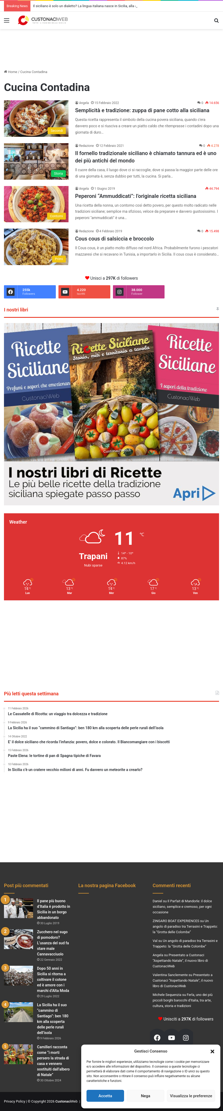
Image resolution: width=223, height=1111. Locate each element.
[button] (212, 1051)
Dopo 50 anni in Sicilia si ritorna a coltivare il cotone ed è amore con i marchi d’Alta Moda (53, 979)
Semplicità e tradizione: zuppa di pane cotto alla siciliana (142, 110)
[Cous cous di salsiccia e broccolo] (36, 247)
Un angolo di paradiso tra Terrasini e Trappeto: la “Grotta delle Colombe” (185, 926)
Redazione (86, 146)
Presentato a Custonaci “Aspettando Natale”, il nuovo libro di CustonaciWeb (180, 960)
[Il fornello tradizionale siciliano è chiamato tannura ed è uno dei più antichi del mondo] (36, 161)
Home (10, 72)
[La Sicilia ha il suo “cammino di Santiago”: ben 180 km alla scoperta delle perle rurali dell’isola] (18, 1012)
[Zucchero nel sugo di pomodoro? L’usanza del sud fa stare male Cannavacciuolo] (18, 939)
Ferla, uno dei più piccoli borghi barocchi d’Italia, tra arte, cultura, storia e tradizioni (183, 1000)
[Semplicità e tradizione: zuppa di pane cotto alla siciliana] (36, 118)
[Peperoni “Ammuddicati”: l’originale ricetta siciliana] (36, 204)
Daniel (157, 901)
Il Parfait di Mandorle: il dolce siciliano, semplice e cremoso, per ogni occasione (182, 906)
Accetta (105, 1096)
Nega (145, 1096)
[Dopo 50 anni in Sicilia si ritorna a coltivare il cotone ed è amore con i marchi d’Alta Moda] (18, 976)
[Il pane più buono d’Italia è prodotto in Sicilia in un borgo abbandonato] (18, 908)
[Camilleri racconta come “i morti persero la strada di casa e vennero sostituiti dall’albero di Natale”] (18, 1054)
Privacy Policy (14, 1101)
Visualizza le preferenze (191, 1096)
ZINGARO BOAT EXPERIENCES (176, 921)
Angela (84, 103)
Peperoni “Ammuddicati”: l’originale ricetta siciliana (135, 196)
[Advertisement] (111, 46)
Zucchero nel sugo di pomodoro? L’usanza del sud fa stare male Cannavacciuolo (53, 943)
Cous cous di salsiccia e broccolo (114, 238)
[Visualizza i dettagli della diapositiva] (111, 414)
